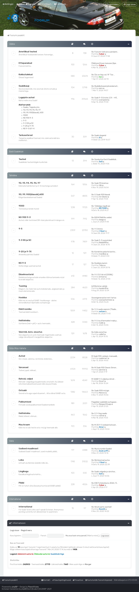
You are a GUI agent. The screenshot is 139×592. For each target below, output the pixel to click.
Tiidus (101, 265)
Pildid (21, 483)
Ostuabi (23, 390)
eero (101, 88)
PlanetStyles (33, 587)
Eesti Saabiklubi (16, 151)
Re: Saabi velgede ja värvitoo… (104, 472)
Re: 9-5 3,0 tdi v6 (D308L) (102, 275)
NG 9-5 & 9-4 (27, 129)
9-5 (23, 121)
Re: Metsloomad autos (101, 460)
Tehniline (13, 175)
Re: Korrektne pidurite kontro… (104, 252)
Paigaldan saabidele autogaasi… (104, 402)
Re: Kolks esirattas (99, 332)
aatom (102, 311)
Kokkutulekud (25, 74)
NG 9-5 (22, 263)
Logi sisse (14, 530)
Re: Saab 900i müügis (100, 391)
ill (100, 138)
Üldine (12, 44)
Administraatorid (25, 554)
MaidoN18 (103, 242)
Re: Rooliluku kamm (99, 263)
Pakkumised (25, 401)
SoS (100, 162)
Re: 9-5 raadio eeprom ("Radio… (104, 309)
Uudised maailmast (28, 448)
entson (102, 277)
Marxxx (102, 393)
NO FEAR (103, 208)
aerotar (102, 370)
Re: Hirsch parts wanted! (101, 507)
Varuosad (23, 367)
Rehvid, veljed (26, 378)
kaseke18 (103, 288)
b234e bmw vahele (99, 286)
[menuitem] (19, 4)
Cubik (101, 323)
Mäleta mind (93, 536)
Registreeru (26, 530)
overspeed (103, 100)
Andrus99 (103, 451)
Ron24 (102, 509)
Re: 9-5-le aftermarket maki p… (105, 321)
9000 (24, 115)
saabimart (103, 358)
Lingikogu (23, 471)
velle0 (101, 334)
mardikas (103, 254)
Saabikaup (24, 86)
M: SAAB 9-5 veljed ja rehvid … (104, 379)
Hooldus (23, 297)
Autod (22, 356)
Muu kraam (24, 424)
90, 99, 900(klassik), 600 (32, 113)
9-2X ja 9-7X (27, 126)
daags (101, 220)
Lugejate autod (26, 97)
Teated (22, 159)
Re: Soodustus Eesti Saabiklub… (104, 159)
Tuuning (23, 286)
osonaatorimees (105, 300)
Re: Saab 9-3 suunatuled (102, 240)
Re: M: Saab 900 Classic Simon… (104, 368)
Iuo (100, 77)
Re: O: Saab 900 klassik (101, 195)
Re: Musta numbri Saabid (102, 449)
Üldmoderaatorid (42, 554)
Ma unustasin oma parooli (76, 536)
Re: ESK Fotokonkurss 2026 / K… (105, 483)
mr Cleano (103, 197)
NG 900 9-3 (27, 118)
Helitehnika (24, 320)
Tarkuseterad (25, 135)
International (15, 499)
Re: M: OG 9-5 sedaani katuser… (104, 425)
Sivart (101, 381)
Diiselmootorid (26, 274)
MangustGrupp (105, 404)
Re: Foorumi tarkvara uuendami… (105, 52)
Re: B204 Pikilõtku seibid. (102, 217)
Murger (88, 564)
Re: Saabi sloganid (99, 135)
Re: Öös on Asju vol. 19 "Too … (103, 75)
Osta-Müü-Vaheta (17, 348)
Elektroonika (25, 309)
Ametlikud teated (28, 51)
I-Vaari (102, 231)
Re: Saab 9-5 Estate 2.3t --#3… (105, 98)
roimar (101, 416)
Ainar (101, 427)
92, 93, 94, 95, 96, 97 (31, 110)
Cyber (101, 54)
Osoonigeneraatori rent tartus (104, 298)
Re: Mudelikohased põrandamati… (105, 86)
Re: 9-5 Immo (97, 229)
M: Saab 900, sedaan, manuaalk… (105, 356)
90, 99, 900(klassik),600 (31, 194)
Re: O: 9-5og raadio (99, 413)
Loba (21, 460)
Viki (100, 185)
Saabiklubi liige (57, 554)
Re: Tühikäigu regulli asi (101, 206)
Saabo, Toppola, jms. (30, 107)
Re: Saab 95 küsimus (100, 183)
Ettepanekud (25, 63)
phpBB (14, 587)
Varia (11, 441)
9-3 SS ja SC (27, 123)
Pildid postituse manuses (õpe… (104, 63)
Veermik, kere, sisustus (30, 332)
